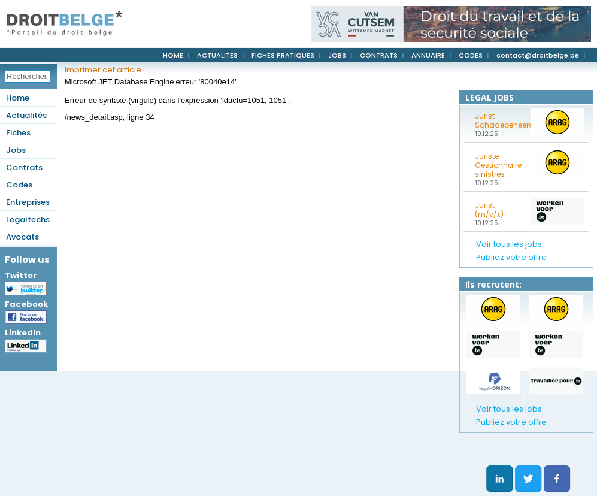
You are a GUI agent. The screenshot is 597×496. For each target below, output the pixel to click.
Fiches (18, 132)
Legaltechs (28, 219)
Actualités (26, 115)
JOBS (337, 55)
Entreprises (28, 202)
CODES (471, 55)
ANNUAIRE (428, 55)
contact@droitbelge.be (537, 55)
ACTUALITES (217, 55)
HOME (173, 55)
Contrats (24, 167)
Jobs (16, 150)
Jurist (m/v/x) (489, 210)
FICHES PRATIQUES (282, 55)
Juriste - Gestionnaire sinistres (498, 165)
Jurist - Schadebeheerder (499, 120)
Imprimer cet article (103, 69)
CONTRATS (379, 55)
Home (17, 98)
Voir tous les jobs (509, 244)
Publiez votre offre (511, 257)
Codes (19, 184)
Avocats (22, 237)
